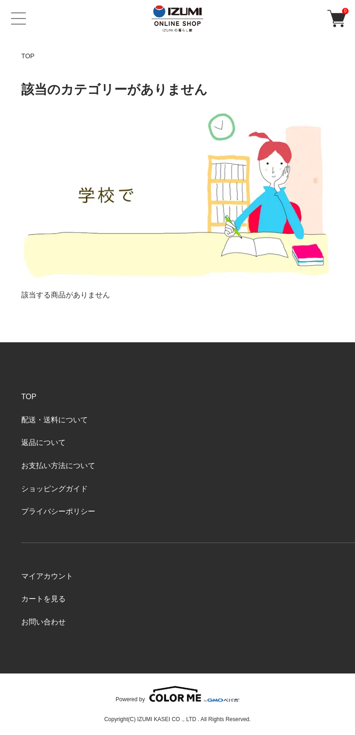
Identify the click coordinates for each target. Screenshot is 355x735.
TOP (28, 56)
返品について (43, 442)
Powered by (177, 694)
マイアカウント (47, 576)
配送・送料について (54, 420)
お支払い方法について (58, 465)
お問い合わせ (43, 622)
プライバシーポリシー (58, 511)
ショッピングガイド (54, 489)
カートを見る (43, 599)
